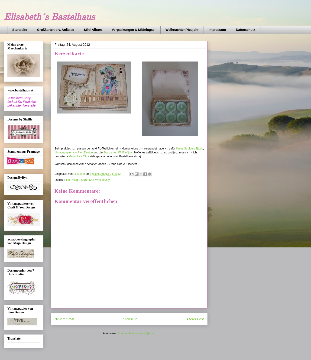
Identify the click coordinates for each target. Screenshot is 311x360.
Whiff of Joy (102, 180)
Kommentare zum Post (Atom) (136, 333)
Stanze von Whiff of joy (118, 152)
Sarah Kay (87, 180)
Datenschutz (245, 30)
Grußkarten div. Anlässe (55, 30)
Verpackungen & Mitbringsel (134, 30)
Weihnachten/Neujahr (182, 30)
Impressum (217, 30)
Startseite (19, 30)
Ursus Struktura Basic (189, 148)
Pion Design (71, 180)
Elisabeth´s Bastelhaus (49, 17)
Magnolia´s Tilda (79, 156)
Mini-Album (93, 30)
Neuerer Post (64, 319)
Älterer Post (195, 319)
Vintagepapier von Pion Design (74, 152)
